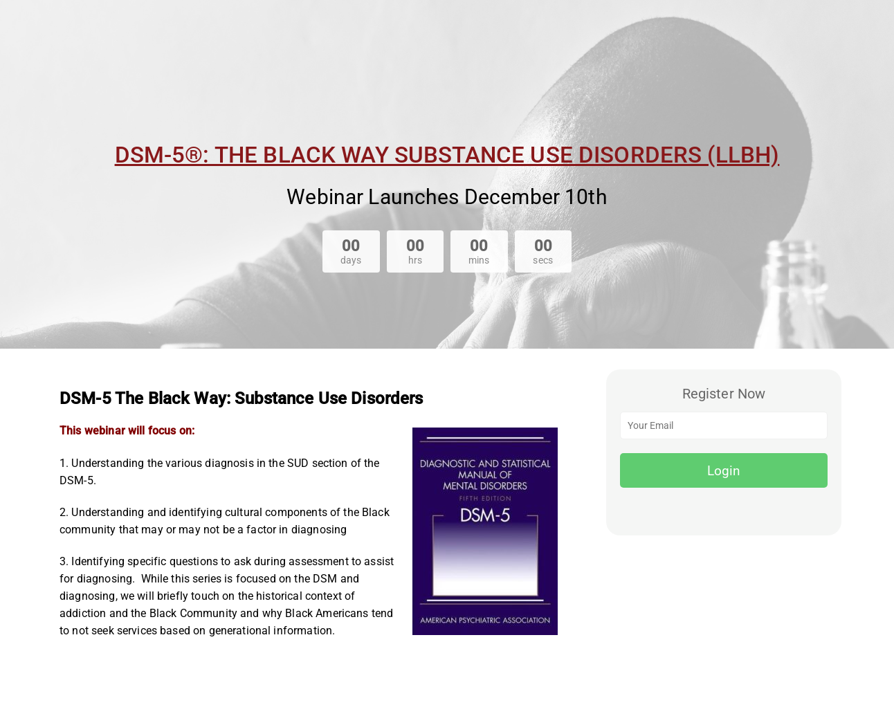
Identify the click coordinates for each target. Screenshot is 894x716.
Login (723, 471)
